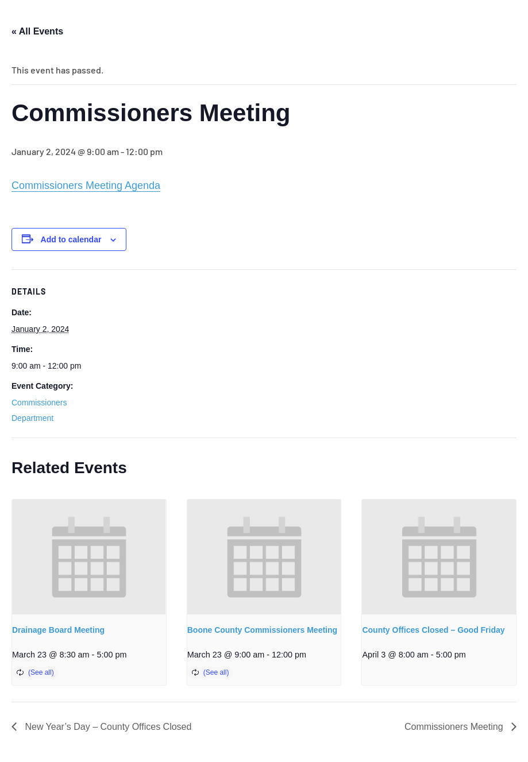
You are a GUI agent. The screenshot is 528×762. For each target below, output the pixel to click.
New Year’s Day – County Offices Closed (106, 727)
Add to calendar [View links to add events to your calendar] (71, 239)
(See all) (41, 672)
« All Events (37, 31)
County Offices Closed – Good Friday (433, 630)
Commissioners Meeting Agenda (85, 185)
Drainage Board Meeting (58, 630)
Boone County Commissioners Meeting (262, 630)
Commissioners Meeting (455, 727)
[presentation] (89, 557)
